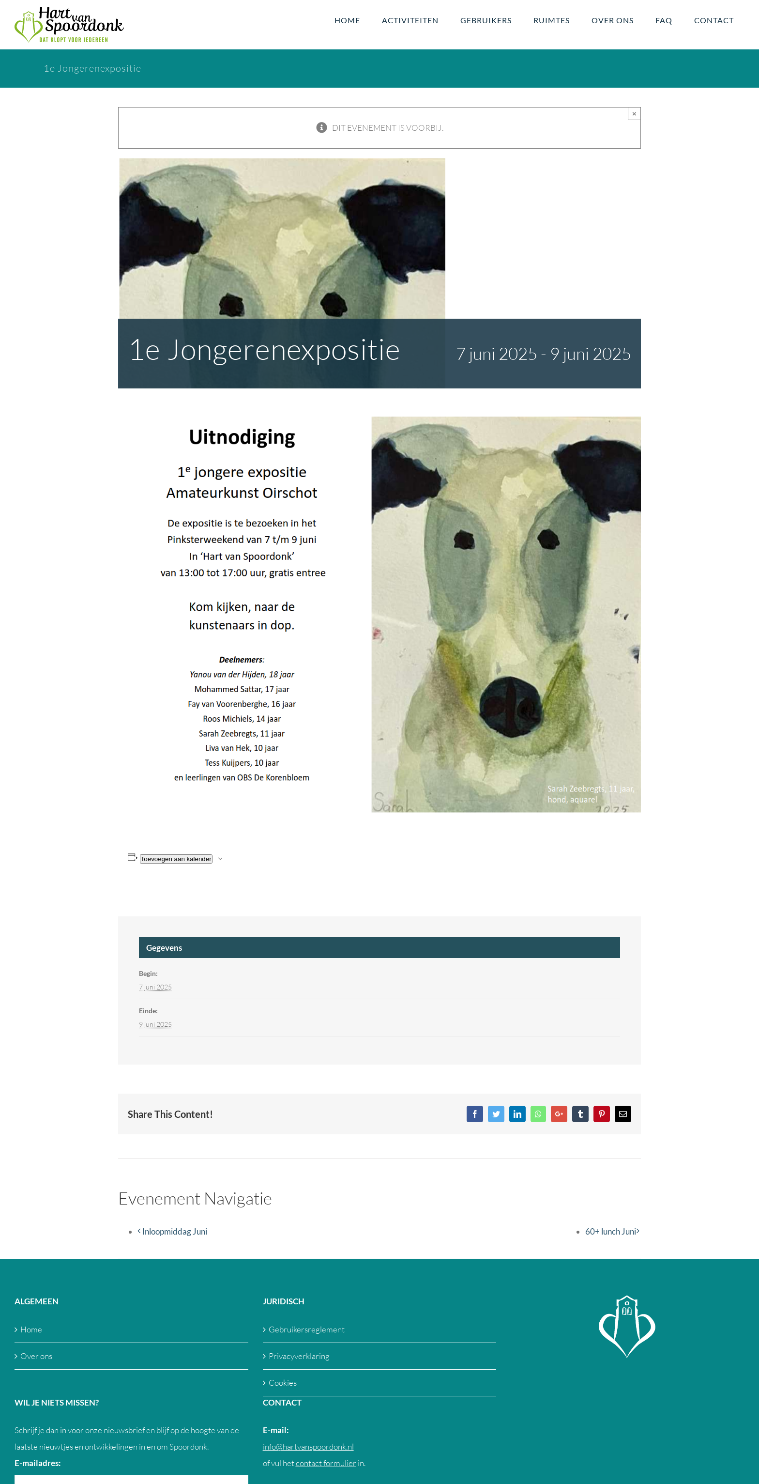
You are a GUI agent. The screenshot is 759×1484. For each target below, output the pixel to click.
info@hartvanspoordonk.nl (308, 1446)
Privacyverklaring (299, 1356)
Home (31, 1329)
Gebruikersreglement (307, 1329)
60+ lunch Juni (610, 1231)
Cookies (283, 1382)
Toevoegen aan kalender (176, 859)
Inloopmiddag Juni (174, 1231)
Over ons (36, 1356)
